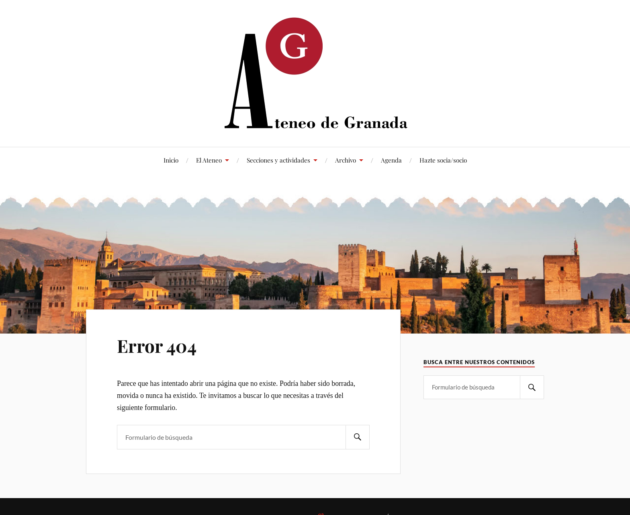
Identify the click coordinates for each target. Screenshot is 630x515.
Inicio (171, 160)
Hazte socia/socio (443, 160)
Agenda (391, 160)
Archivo (345, 160)
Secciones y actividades (278, 160)
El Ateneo (209, 160)
